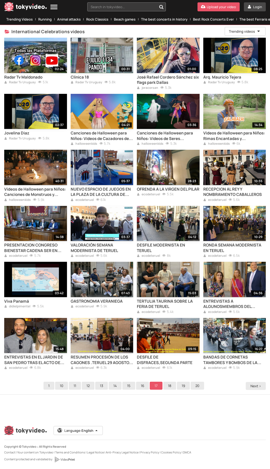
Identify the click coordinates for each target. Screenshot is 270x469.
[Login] (255, 6)
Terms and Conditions (70, 452)
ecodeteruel (82, 200)
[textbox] (122, 7)
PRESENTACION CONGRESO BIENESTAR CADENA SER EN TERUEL (30, 248)
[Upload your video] (218, 6)
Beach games (125, 19)
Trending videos (245, 31)
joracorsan (147, 88)
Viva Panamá (16, 301)
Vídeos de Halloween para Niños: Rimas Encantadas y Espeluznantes (234, 135)
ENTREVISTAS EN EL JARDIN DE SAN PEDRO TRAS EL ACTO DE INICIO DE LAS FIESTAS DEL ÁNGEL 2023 (33, 360)
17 (156, 385)
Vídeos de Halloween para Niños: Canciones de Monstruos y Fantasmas (35, 192)
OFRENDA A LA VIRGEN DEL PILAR (168, 189)
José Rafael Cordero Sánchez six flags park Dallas (168, 80)
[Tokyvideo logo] (25, 8)
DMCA (187, 452)
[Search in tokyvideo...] (161, 6)
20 (198, 385)
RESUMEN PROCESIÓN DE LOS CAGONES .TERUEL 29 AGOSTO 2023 (100, 360)
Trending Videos (19, 19)
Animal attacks (69, 19)
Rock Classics (97, 19)
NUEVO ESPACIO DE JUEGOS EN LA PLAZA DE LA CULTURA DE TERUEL (101, 192)
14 (116, 385)
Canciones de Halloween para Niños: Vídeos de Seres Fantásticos (165, 135)
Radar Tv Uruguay (20, 82)
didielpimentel (17, 306)
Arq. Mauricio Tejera (222, 77)
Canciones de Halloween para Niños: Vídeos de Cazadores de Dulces (100, 135)
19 (184, 385)
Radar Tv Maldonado (23, 77)
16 (143, 385)
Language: (77, 430)
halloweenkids (84, 144)
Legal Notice (95, 452)
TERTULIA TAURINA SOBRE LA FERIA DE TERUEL (165, 304)
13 (102, 385)
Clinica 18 (80, 77)
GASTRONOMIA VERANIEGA (97, 301)
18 (170, 385)
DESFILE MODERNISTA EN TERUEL (161, 248)
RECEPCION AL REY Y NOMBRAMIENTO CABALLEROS (232, 192)
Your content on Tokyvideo (35, 452)
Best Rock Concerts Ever (213, 19)
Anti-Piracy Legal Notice (122, 452)
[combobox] (126, 6)
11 (75, 385)
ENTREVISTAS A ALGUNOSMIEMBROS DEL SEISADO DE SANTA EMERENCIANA (227, 304)
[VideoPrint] (64, 459)
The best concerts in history (164, 19)
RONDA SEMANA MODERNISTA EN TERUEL (232, 248)
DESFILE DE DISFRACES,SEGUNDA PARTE (164, 360)
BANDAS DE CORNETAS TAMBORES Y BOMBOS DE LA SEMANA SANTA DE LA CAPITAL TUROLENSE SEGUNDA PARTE (232, 360)
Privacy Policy (149, 452)
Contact (9, 452)
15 (129, 385)
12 (88, 385)
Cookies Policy (171, 452)
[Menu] (54, 7)
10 (62, 385)
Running (45, 19)
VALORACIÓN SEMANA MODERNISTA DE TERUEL (94, 248)
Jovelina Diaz (16, 133)
